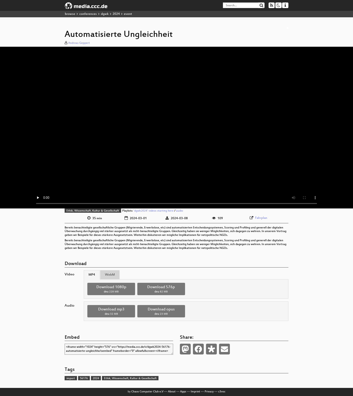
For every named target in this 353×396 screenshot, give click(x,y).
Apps (183, 391)
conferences (88, 14)
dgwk (105, 14)
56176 (84, 378)
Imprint (195, 391)
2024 (116, 14)
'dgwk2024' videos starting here (154, 210)
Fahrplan (261, 218)
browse (70, 14)
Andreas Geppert (79, 43)
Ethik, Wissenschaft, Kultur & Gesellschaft (92, 210)
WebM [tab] (110, 275)
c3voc (221, 391)
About (172, 391)
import (70, 378)
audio (179, 210)
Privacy (209, 391)
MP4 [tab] (91, 275)
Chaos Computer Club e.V (147, 391)
